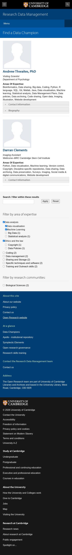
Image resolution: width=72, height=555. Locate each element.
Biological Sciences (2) (17, 285)
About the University (14, 487)
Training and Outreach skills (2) (21, 266)
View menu (4, 4)
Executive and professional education (21, 473)
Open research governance (16, 348)
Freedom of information (14, 424)
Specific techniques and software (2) (24, 263)
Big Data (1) (14, 233)
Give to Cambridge (12, 498)
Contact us (8, 312)
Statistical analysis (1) (19, 236)
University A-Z (10, 443)
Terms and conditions (13, 438)
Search (67, 4)
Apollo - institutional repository (18, 337)
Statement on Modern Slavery (18, 433)
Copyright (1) (14, 245)
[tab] (36, 104)
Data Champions (11, 332)
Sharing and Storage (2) (18, 259)
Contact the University (14, 415)
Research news (10, 529)
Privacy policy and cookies (16, 429)
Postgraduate (9, 462)
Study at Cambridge (14, 451)
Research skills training (14, 353)
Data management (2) (17, 256)
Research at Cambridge (15, 523)
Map (5, 509)
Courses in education (13, 478)
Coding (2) (11, 253)
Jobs (5, 503)
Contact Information (19, 104)
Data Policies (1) (16, 248)
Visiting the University (14, 514)
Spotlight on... (10, 545)
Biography (14, 110)
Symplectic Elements (13, 342)
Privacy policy (10, 307)
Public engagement (12, 540)
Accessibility (9, 419)
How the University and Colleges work (22, 493)
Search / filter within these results (21, 197)
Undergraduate (10, 457)
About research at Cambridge (18, 534)
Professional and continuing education (22, 467)
